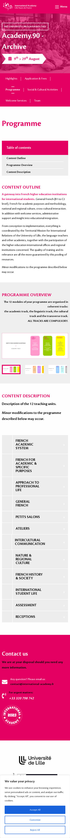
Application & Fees (36, 78)
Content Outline (16, 158)
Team (37, 100)
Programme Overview (19, 165)
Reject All (35, 830)
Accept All (35, 809)
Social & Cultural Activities (43, 89)
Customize (35, 820)
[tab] (35, 444)
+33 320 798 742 (21, 698)
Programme (13, 89)
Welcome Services (16, 100)
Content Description (19, 172)
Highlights (11, 78)
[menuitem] (11, 369)
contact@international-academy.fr (32, 684)
